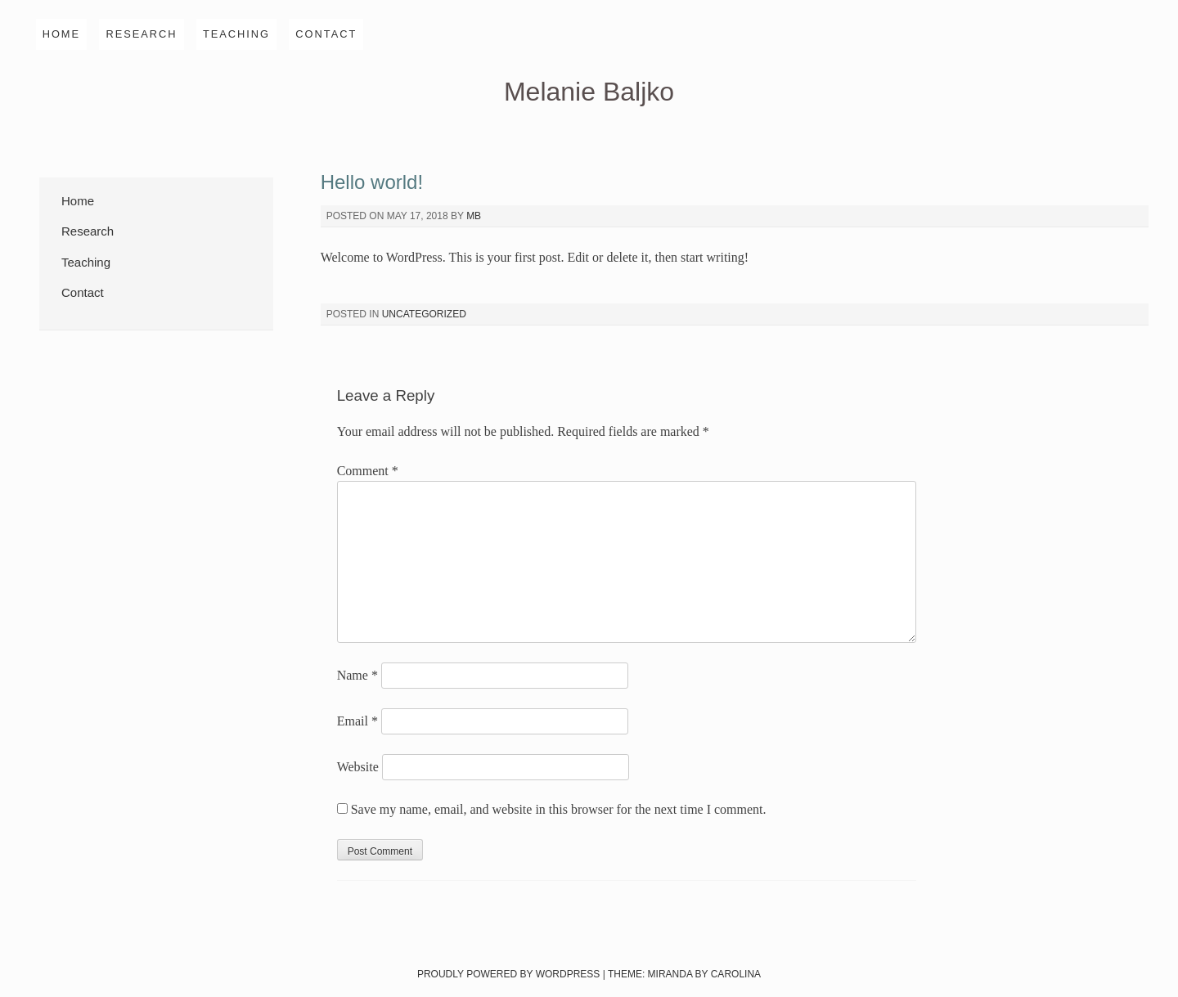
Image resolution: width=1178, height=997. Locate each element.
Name (357, 675)
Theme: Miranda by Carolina (684, 974)
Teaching (236, 34)
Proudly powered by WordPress (508, 974)
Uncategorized (424, 314)
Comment (367, 471)
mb (473, 216)
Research (141, 34)
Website (358, 767)
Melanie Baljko (589, 91)
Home (61, 34)
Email (357, 721)
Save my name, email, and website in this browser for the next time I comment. (559, 809)
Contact (326, 34)
